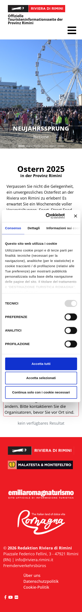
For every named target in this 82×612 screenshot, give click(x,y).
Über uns (31, 575)
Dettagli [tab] (34, 228)
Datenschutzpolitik (41, 581)
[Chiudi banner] (75, 215)
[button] (72, 30)
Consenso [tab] (13, 228)
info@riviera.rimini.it (34, 559)
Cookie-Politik (36, 587)
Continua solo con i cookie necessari (41, 392)
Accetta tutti (41, 364)
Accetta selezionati (41, 378)
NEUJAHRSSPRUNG (41, 128)
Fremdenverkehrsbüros (24, 565)
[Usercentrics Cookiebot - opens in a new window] (48, 216)
